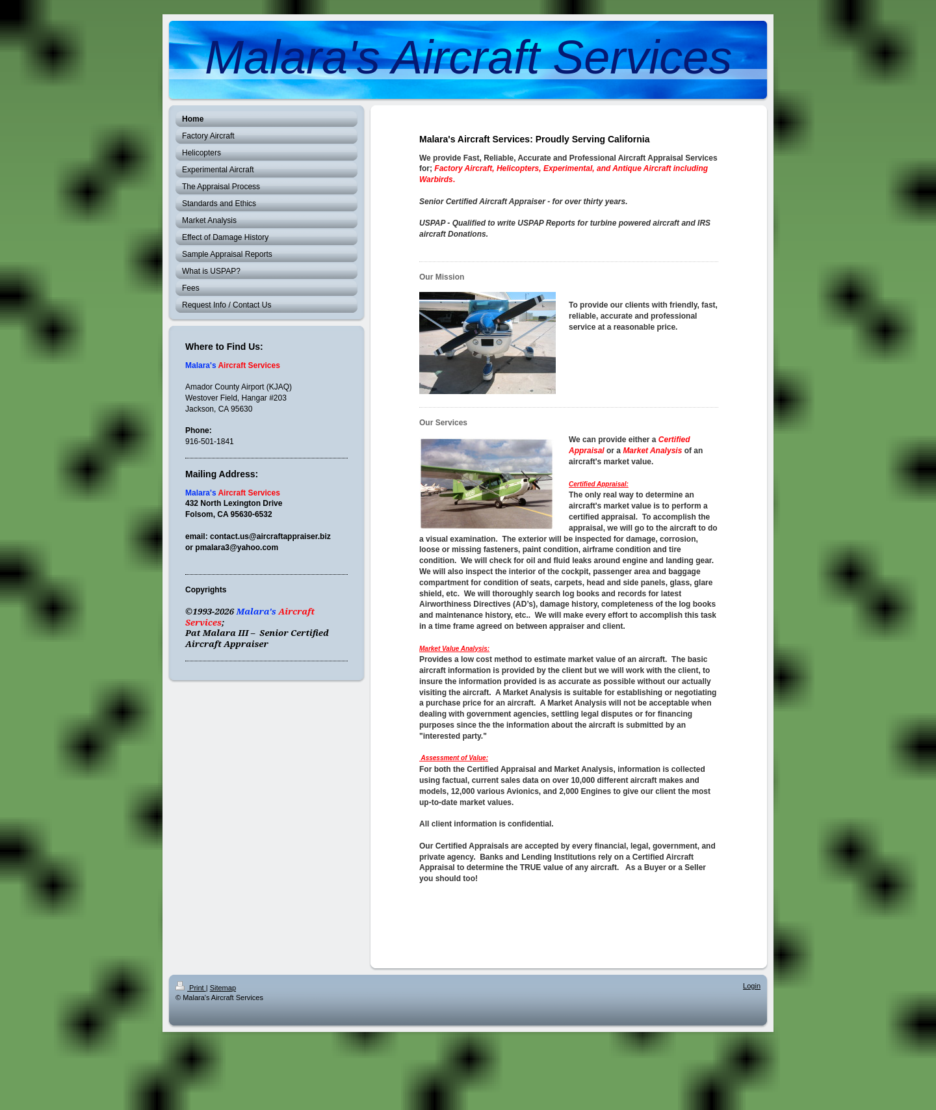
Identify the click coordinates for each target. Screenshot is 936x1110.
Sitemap (223, 988)
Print (191, 988)
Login (751, 986)
